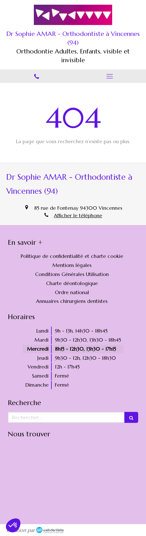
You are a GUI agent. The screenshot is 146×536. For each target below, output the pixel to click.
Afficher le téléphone (78, 215)
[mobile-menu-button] (109, 76)
